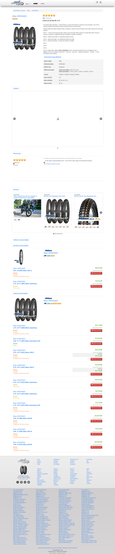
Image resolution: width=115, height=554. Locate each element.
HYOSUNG (89, 473)
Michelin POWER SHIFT (65, 529)
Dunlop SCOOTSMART (42, 507)
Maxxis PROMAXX (63, 517)
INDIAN (39, 475)
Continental (89, 459)
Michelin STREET (40, 533)
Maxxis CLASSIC (40, 515)
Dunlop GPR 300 (85, 504)
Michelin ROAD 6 (85, 531)
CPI (87, 470)
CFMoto (72, 470)
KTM (88, 475)
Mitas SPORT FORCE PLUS (66, 536)
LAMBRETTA (57, 477)
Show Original (47, 164)
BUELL (39, 470)
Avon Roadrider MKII (64, 490)
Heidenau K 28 (39, 510)
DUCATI (72, 472)
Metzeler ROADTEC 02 (42, 523)
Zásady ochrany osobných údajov (54, 547)
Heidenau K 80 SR (63, 513)
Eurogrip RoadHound (18, 510)
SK (27, 3)
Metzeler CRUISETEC (86, 518)
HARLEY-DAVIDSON (42, 473)
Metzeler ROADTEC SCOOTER (67, 523)
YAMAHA (39, 485)
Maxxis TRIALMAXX (64, 518)
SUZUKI (72, 481)
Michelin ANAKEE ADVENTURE (67, 525)
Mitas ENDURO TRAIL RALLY (43, 534)
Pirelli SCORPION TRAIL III (43, 544)
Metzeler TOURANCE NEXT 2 (43, 525)
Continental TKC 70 (41, 502)
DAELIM (39, 472)
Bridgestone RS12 (86, 494)
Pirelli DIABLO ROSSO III (19, 540)
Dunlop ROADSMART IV (87, 505)
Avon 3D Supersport (18, 490)
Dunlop (39, 461)
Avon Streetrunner (17, 491)
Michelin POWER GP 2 (41, 529)
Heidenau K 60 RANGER (19, 512)
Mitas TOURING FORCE (87, 537)
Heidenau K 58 (62, 510)
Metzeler (56, 462)
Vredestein (72, 464)
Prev (14, 119)
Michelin (72, 462)
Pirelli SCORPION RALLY (65, 542)
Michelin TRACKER (63, 533)
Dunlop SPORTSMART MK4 (66, 507)
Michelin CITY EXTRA (64, 526)
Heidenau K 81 (85, 513)
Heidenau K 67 (17, 513)
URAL (55, 483)
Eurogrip (56, 461)
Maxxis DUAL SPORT (64, 515)
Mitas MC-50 (16, 536)
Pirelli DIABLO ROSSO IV (42, 540)
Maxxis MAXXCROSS (18, 517)
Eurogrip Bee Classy (41, 509)
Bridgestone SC (63, 496)
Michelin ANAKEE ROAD (87, 525)
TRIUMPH (39, 483)
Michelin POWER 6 (86, 528)
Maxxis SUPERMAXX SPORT (20, 518)
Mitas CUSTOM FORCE (87, 533)
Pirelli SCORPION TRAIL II (20, 544)
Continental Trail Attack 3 (87, 502)
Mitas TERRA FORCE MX (42, 537)
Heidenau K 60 (85, 510)
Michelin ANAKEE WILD (42, 526)
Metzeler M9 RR (85, 520)
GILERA (89, 472)
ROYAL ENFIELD (41, 481)
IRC (87, 461)
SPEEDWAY (35, 10)
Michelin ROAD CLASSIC (19, 533)
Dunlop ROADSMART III (65, 505)
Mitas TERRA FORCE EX (19, 537)
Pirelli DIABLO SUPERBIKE (66, 540)
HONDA (56, 473)
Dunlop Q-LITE (39, 505)
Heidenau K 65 (62, 512)
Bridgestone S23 (40, 496)
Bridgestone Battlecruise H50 (20, 494)
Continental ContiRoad (41, 499)
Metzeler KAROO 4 (18, 520)
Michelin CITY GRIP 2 (86, 526)
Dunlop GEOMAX (63, 504)
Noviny (42, 3)
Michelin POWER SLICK (87, 529)
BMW (88, 469)
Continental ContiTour (18, 501)
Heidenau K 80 (39, 513)
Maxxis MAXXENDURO (42, 517)
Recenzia (48, 18)
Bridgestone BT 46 (40, 494)
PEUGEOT (73, 480)
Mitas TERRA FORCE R (65, 537)
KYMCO (39, 477)
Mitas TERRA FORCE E (87, 536)
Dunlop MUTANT (17, 505)
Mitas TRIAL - (62, 539)
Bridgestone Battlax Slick (65, 493)
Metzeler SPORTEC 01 (87, 523)
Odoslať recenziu (56, 164)
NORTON (56, 480)
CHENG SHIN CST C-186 (42, 497)
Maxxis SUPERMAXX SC (87, 517)
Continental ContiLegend (19, 499)
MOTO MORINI (74, 478)
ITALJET (56, 475)
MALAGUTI (89, 477)
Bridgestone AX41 (17, 493)
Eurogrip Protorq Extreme (87, 509)
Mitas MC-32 (84, 534)
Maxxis (39, 462)
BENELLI (56, 469)
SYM (88, 481)
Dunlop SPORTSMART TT (88, 507)
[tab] (16, 88)
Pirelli (38, 464)
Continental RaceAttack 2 (42, 501)
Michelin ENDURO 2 (41, 528)
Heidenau (72, 461)
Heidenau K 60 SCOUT (42, 512)
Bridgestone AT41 (85, 491)
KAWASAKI (73, 475)
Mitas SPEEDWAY (40, 536)
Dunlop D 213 (16, 504)
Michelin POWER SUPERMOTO (21, 531)
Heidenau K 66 (85, 512)
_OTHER (56, 485)
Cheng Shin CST (74, 459)
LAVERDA (72, 477)
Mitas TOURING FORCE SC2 (43, 539)
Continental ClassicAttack (65, 497)
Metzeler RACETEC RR (65, 521)
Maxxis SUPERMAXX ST (42, 518)
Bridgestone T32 (85, 496)
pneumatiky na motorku (19, 10)
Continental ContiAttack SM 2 (88, 497)
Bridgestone (57, 459)
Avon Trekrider (39, 491)
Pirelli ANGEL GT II (86, 539)
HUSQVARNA (73, 473)
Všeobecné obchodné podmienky (69, 547)
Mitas (28, 10)
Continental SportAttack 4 (87, 501)
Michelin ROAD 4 (40, 531)
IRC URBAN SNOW (18, 515)
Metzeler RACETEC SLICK (88, 521)
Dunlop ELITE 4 (40, 504)
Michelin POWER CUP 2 (19, 529)
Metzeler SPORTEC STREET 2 (21, 525)
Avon (38, 459)
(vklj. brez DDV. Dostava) (97, 270)
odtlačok (40, 547)
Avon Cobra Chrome (41, 490)
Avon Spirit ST (85, 490)
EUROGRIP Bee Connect (65, 509)
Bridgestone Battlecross (87, 493)
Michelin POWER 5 (63, 528)
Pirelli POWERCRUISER (19, 542)
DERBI (55, 472)
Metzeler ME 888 (40, 521)
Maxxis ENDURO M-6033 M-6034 (89, 515)
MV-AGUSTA (40, 480)
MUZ (88, 478)
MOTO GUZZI (57, 478)
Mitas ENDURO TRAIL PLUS (20, 534)
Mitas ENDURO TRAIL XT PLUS (67, 534)
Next (101, 119)
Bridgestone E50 (63, 494)
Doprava (44, 547)
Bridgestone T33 (17, 497)
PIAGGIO (89, 480)
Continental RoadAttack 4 (65, 501)
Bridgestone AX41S (41, 493)
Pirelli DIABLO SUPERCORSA (89, 540)
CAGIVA (56, 470)
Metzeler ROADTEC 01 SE (20, 523)
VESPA (72, 483)
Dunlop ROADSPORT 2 (19, 507)
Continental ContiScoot (64, 499)
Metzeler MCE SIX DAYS (19, 521)
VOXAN (88, 483)
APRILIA (39, 469)
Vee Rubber (56, 464)
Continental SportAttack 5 (19, 502)
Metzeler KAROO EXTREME (43, 520)
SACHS (55, 481)
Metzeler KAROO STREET (65, 520)
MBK (38, 478)
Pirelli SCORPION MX (41, 542)
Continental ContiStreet (87, 499)
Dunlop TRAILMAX (18, 509)
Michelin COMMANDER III (19, 528)
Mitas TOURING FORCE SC (20, 539)
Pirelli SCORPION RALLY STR (89, 542)
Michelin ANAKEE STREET (20, 526)
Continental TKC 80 (63, 502)
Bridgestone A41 (63, 491)
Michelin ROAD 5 (63, 531)
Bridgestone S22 (17, 496)
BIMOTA (72, 469)
